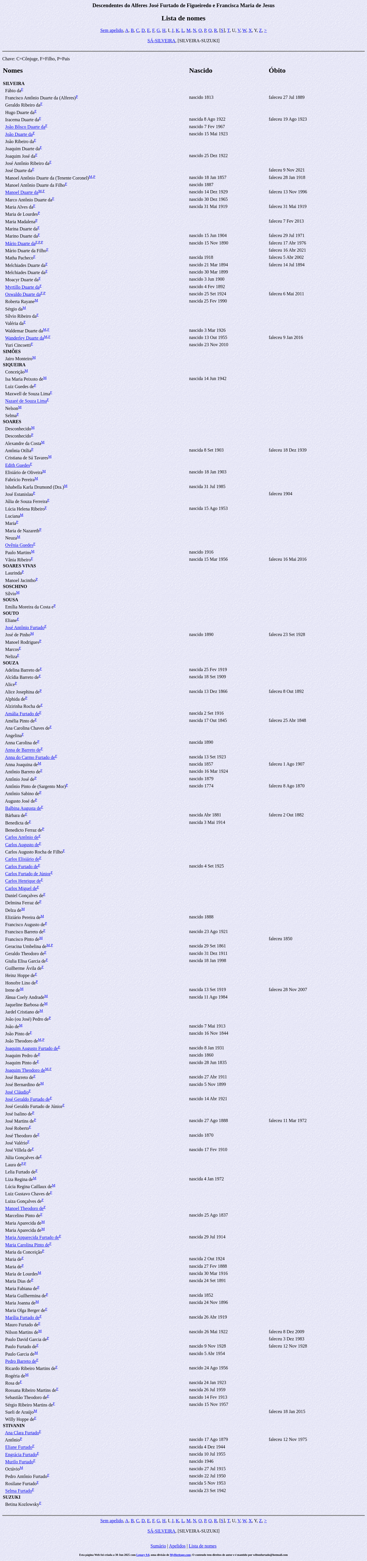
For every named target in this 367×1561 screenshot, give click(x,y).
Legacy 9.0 (143, 1554)
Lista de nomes (202, 1545)
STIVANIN (14, 1425)
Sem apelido (111, 30)
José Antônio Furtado (24, 627)
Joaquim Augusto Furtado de (31, 1048)
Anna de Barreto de (23, 750)
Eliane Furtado (18, 1447)
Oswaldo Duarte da (23, 294)
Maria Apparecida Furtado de (32, 1237)
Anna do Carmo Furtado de (30, 757)
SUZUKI (11, 1497)
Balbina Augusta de (23, 808)
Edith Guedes (17, 465)
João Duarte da (19, 134)
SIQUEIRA (14, 364)
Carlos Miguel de (21, 888)
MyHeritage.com (180, 1554)
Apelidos (177, 1545)
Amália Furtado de (22, 713)
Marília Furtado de (22, 1317)
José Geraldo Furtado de (27, 1099)
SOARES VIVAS (19, 565)
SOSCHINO (15, 586)
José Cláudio (17, 1092)
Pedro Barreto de (20, 1361)
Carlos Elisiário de (22, 859)
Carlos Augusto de (22, 844)
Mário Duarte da (20, 243)
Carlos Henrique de (23, 881)
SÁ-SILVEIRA (161, 40)
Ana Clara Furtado (22, 1432)
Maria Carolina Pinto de (27, 1244)
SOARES (12, 421)
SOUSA (10, 599)
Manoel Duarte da (21, 192)
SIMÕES (12, 351)
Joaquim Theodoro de (25, 1070)
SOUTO (11, 613)
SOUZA (11, 662)
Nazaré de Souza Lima (26, 401)
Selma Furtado (18, 1491)
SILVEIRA (14, 83)
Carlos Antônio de (21, 837)
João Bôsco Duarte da (25, 127)
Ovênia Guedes (19, 545)
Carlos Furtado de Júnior (28, 873)
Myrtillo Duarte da (22, 287)
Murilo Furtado (19, 1461)
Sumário (158, 1545)
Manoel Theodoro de (24, 1208)
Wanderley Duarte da (24, 338)
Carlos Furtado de (21, 866)
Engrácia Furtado (21, 1454)
